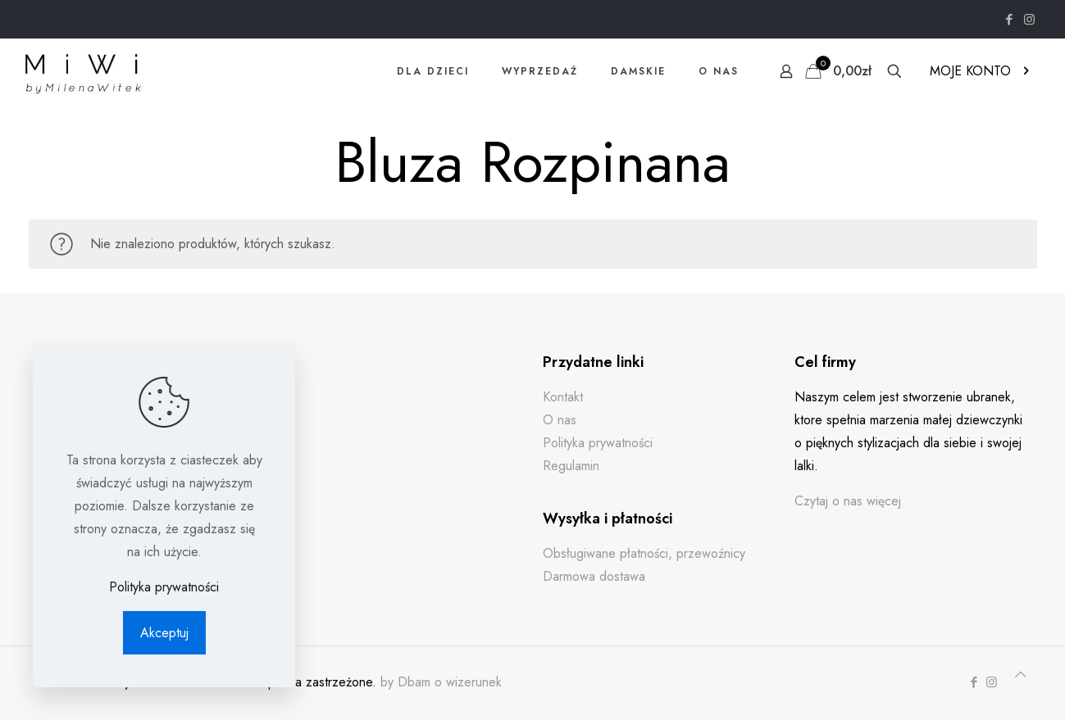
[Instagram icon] (1029, 20)
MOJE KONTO (981, 70)
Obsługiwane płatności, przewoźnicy (644, 553)
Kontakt (563, 396)
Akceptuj (164, 632)
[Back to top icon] (1020, 674)
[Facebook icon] (1009, 20)
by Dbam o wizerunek (441, 681)
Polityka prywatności (598, 442)
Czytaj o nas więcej (847, 500)
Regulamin (571, 465)
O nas (559, 419)
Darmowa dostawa (594, 576)
